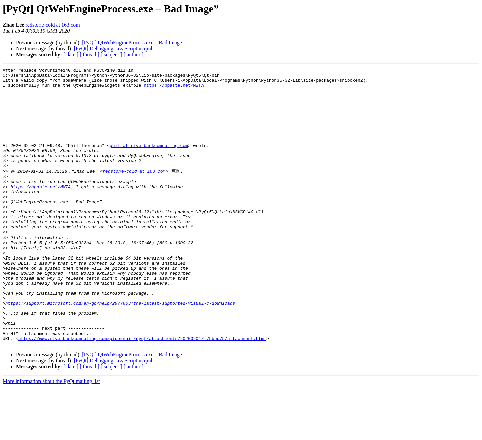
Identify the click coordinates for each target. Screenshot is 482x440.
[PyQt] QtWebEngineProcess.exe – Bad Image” (133, 42)
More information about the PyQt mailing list (51, 434)
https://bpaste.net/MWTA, (41, 210)
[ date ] (70, 54)
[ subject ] (111, 54)
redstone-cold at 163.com (52, 25)
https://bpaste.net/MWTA (174, 89)
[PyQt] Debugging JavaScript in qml (113, 48)
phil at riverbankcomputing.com (149, 161)
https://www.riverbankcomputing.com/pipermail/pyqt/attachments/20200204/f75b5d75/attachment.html (142, 391)
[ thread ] (89, 54)
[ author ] (134, 54)
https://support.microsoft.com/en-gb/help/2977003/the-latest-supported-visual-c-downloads (120, 349)
